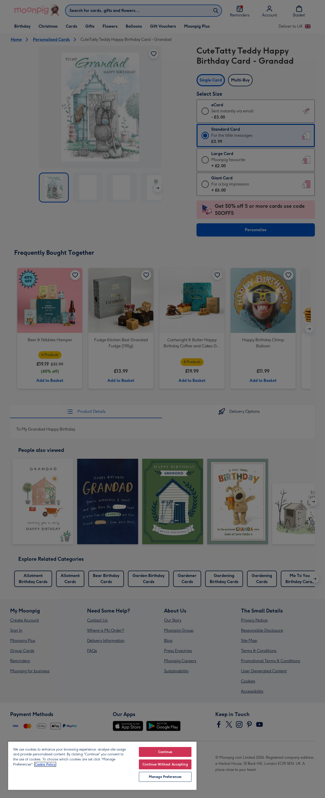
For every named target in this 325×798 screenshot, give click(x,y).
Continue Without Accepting (165, 764)
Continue (165, 752)
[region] (102, 765)
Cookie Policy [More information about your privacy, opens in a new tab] (45, 764)
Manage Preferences (165, 777)
